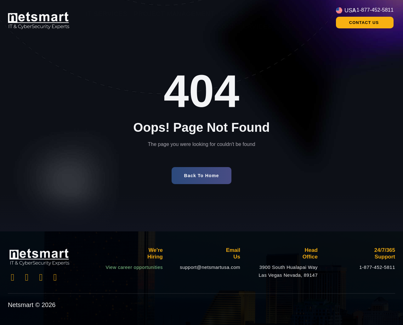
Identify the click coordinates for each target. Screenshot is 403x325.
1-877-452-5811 (377, 267)
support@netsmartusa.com (210, 267)
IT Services (107, 13)
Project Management (174, 13)
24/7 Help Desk (304, 26)
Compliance (306, 13)
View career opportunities (134, 267)
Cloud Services (242, 26)
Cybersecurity (249, 13)
